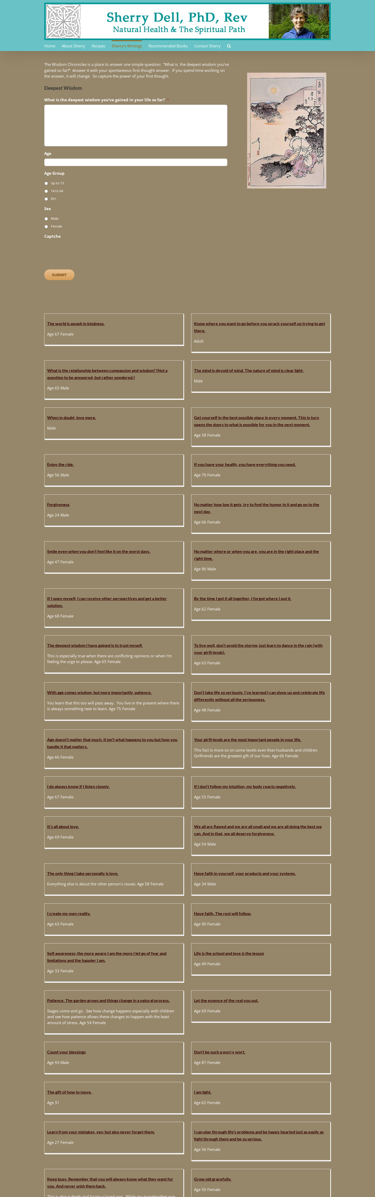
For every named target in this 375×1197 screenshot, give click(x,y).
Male (54, 218)
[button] (229, 45)
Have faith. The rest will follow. (294, 715)
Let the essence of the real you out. (298, 768)
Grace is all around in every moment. (299, 983)
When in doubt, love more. (71, 391)
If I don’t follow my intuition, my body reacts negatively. (173, 652)
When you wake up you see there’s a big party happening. (100, 1059)
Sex (47, 208)
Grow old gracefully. (284, 893)
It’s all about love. (206, 653)
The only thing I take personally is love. (82, 713)
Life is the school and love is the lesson (157, 767)
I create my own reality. (212, 715)
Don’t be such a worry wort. (148, 851)
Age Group (54, 173)
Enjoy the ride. (203, 393)
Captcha (52, 236)
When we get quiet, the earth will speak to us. (164, 1059)
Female (56, 226)
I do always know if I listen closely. (78, 652)
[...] (249, 922)
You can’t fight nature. (142, 1114)
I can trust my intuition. (143, 982)
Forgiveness (58, 460)
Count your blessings (66, 851)
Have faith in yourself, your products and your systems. (173, 713)
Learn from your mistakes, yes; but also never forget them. (101, 892)
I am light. (274, 852)
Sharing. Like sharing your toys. (219, 983)
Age (47, 153)
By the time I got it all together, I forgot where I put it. (171, 515)
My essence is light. (284, 1060)
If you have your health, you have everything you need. (317, 393)
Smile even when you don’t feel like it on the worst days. (241, 461)
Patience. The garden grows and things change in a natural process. (251, 768)
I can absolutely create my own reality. (225, 1115)
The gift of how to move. (212, 852)
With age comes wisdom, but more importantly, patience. (99, 580)
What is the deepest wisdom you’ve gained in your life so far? (106, 99)
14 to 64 (57, 190)
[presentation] (83, 251)
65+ (53, 198)
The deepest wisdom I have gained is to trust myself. (238, 516)
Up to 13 (57, 183)
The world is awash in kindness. (76, 323)
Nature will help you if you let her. (78, 982)
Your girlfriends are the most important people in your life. (319, 582)
